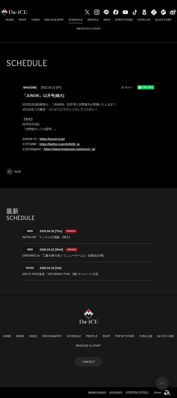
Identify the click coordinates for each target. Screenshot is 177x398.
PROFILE (93, 19)
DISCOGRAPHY (53, 19)
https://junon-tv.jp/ (52, 139)
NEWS (22, 19)
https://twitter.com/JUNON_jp (59, 144)
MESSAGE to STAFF (88, 28)
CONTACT (88, 361)
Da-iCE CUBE (163, 19)
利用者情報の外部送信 (137, 392)
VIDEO (35, 19)
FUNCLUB (144, 19)
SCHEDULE (76, 19)
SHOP (106, 19)
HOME (10, 19)
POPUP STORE (124, 19)
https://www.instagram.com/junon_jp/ (69, 149)
